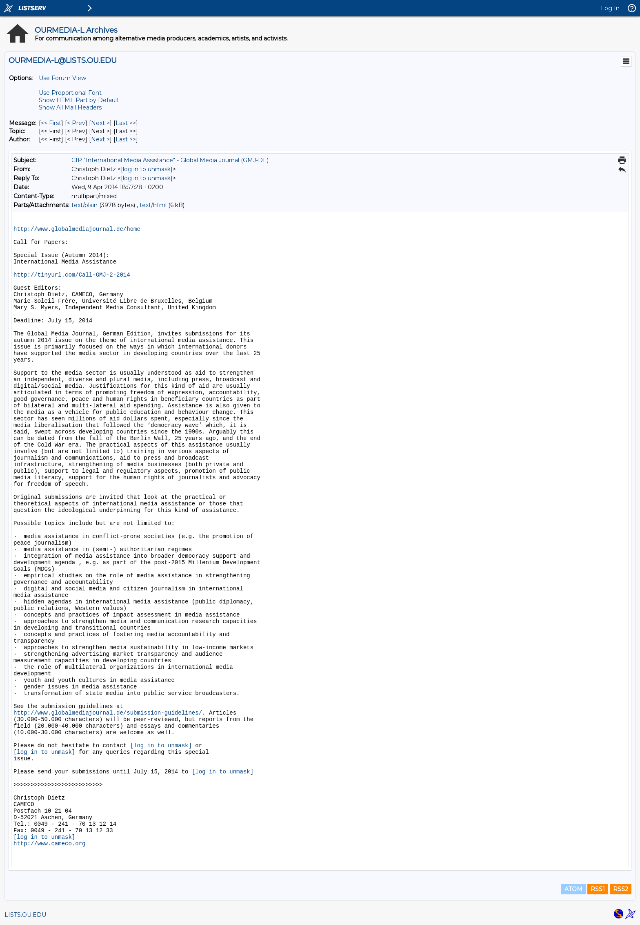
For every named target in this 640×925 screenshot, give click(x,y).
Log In (610, 8)
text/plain (84, 205)
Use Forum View (62, 78)
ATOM (573, 889)
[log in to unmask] (147, 169)
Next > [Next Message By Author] (100, 139)
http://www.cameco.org (49, 843)
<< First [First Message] (51, 123)
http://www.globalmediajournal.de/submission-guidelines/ (107, 713)
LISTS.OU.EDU (25, 914)
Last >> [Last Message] (126, 123)
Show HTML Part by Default (79, 100)
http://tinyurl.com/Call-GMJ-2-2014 (71, 275)
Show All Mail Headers (70, 107)
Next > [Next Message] (100, 123)
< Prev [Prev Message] (76, 123)
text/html (153, 205)
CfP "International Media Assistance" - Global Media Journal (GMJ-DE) (170, 160)
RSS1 (598, 889)
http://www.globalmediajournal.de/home (76, 229)
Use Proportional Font (70, 92)
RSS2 (620, 889)
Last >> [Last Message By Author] (126, 139)
